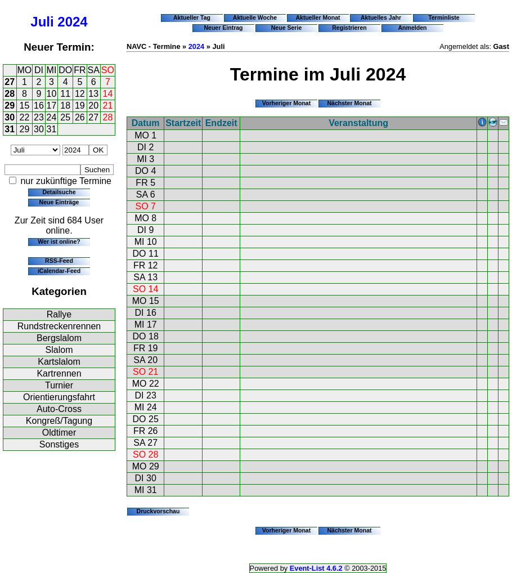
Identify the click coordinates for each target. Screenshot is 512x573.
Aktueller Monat (317, 17)
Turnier (59, 385)
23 (39, 117)
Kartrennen (59, 373)
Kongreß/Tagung (59, 421)
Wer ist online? (59, 241)
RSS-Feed (59, 260)
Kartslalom (59, 361)
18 (65, 105)
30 (10, 117)
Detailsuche (58, 192)
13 (93, 94)
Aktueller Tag (191, 17)
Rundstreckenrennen (59, 326)
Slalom (59, 350)
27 (10, 82)
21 (108, 105)
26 (80, 117)
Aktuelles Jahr (381, 17)
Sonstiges (59, 444)
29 (10, 105)
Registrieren (349, 27)
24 (52, 117)
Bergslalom (59, 338)
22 (25, 117)
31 (10, 129)
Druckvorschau (158, 511)
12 (80, 94)
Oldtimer (59, 432)
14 (108, 94)
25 (65, 117)
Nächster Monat (349, 103)
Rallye (59, 314)
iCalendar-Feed (59, 270)
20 (93, 105)
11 (65, 94)
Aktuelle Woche (255, 17)
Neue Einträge (59, 202)
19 (80, 105)
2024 (72, 21)
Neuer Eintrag (223, 27)
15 (25, 105)
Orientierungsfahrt (59, 397)
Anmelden (412, 27)
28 (10, 94)
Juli (41, 21)
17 (52, 105)
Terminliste (443, 17)
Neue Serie (286, 27)
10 (52, 94)
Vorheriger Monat (286, 103)
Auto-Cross (59, 409)
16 (39, 105)
